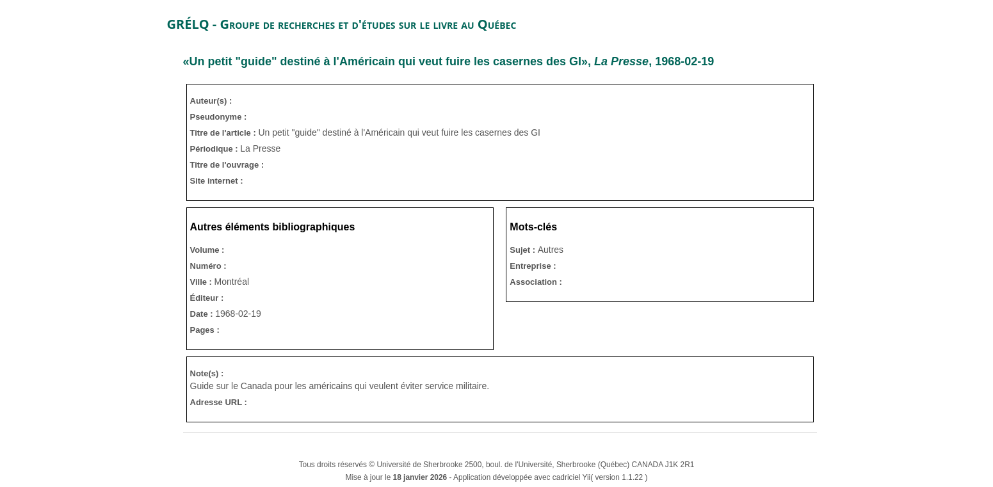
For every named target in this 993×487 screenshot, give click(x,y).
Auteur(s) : (211, 101)
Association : (536, 282)
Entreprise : (533, 266)
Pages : (205, 330)
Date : (203, 314)
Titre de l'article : (224, 133)
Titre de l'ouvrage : (227, 165)
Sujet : (523, 250)
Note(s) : (207, 373)
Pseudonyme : (218, 117)
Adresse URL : (218, 402)
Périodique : (215, 149)
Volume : (207, 250)
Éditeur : (207, 298)
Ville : (202, 282)
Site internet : (216, 181)
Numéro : (208, 266)
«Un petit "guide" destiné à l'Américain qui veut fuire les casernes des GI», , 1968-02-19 (448, 61)
